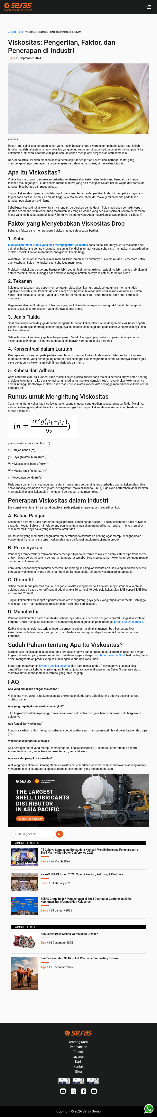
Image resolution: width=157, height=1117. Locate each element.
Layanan (78, 1057)
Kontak (78, 1067)
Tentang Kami (78, 1042)
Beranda (12, 32)
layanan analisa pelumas (54, 665)
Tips (10, 58)
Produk (78, 1052)
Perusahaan (78, 1047)
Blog (21, 32)
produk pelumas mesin (128, 621)
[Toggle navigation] (148, 7)
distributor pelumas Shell (109, 655)
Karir (78, 1062)
